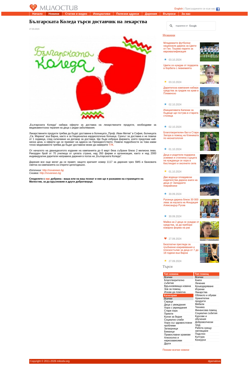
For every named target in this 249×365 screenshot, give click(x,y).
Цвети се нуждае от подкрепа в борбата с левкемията (180, 67)
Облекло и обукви (205, 295)
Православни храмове (177, 334)
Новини (53, 13)
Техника (199, 307)
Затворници (171, 328)
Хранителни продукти (202, 299)
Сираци (168, 301)
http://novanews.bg (53, 170)
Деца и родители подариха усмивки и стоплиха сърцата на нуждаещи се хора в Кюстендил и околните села (180, 159)
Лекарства (201, 292)
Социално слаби (174, 319)
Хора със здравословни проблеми (178, 324)
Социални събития (206, 313)
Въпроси (169, 13)
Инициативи (101, 13)
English (179, 8)
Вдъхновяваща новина (177, 286)
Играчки (199, 289)
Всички (168, 277)
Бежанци (169, 331)
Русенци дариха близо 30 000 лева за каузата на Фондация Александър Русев (180, 202)
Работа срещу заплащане (203, 329)
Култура (199, 336)
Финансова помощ (206, 310)
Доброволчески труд (204, 323)
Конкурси (200, 339)
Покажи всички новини (176, 349)
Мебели (199, 304)
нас (48, 178)
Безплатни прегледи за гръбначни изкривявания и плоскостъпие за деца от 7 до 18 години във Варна (181, 248)
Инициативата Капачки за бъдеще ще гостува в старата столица (180, 113)
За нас (186, 13)
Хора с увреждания (175, 307)
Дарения (151, 13)
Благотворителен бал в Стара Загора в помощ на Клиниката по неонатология (181, 135)
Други (167, 343)
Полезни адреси (127, 13)
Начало (37, 13)
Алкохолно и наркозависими (173, 339)
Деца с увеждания (174, 304)
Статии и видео (76, 13)
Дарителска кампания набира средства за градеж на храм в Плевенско (181, 90)
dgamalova (214, 361)
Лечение (200, 283)
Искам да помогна (174, 292)
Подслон (200, 333)
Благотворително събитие (174, 281)
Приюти (168, 313)
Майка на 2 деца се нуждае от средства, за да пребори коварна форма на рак (181, 225)
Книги (198, 280)
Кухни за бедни (173, 316)
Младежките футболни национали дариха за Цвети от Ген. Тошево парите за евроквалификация (179, 47)
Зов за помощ (172, 289)
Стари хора (170, 310)
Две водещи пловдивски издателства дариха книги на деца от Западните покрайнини (180, 181)
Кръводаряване (204, 286)
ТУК (111, 144)
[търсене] (191, 26)
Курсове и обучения (201, 317)
